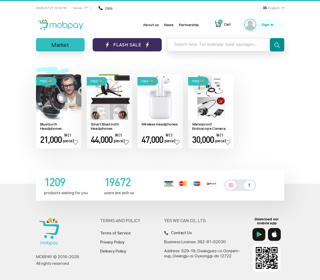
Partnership (189, 25)
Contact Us (178, 232)
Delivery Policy (113, 251)
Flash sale (127, 44)
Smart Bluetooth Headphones (105, 126)
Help (105, 8)
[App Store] (274, 234)
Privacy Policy (112, 242)
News (168, 25)
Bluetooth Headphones (51, 126)
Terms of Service (115, 233)
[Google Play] (258, 234)
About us (151, 25)
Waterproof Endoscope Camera (209, 126)
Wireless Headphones (159, 124)
